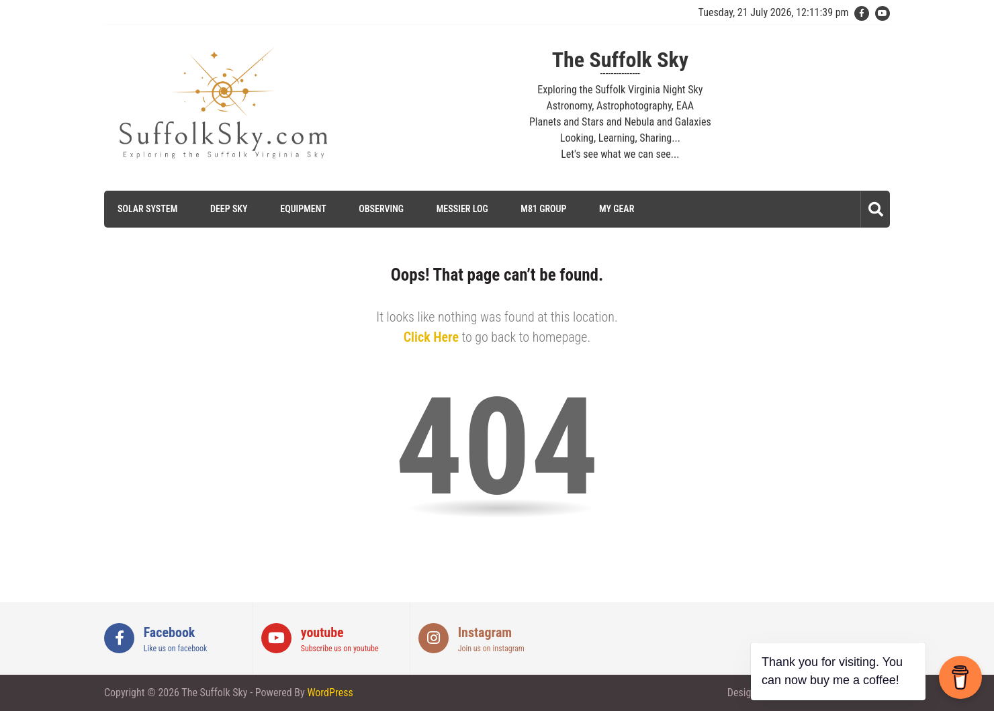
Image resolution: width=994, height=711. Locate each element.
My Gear (616, 208)
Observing (381, 208)
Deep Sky (229, 208)
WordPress (330, 692)
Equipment (303, 208)
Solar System (147, 208)
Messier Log (462, 208)
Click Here (431, 337)
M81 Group (543, 208)
